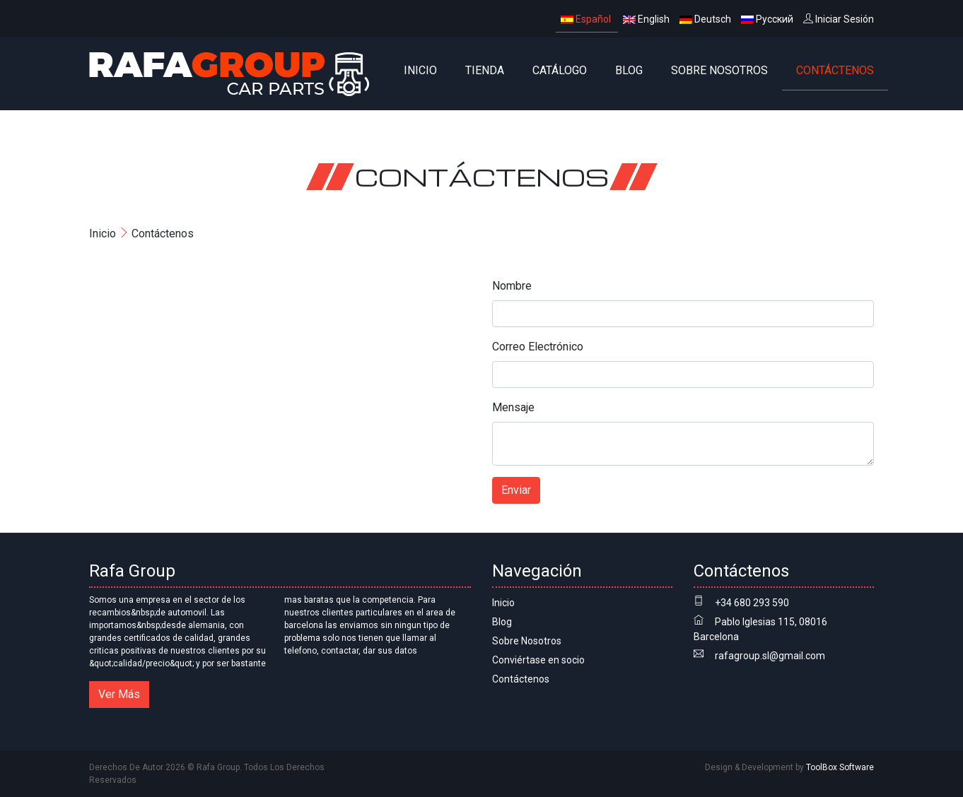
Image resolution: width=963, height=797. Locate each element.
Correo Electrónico (537, 346)
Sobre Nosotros (719, 70)
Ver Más (119, 694)
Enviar (516, 490)
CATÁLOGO (559, 70)
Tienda (484, 70)
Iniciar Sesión (838, 19)
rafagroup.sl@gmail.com (770, 655)
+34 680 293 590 (752, 602)
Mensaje (513, 407)
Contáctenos (835, 70)
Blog (629, 70)
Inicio (420, 70)
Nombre (512, 286)
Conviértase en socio (538, 660)
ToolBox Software (840, 767)
